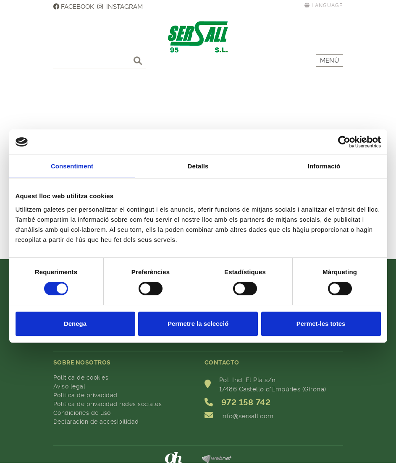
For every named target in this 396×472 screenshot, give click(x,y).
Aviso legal (69, 386)
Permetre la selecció (198, 323)
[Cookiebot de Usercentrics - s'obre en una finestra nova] (344, 142)
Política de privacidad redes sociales (107, 404)
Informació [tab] (324, 166)
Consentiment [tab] (72, 166)
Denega (75, 323)
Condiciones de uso (82, 412)
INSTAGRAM (120, 6)
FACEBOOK (73, 6)
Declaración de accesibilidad (96, 421)
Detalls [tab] (198, 166)
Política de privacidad (85, 395)
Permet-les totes (321, 323)
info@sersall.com (247, 416)
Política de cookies (81, 377)
